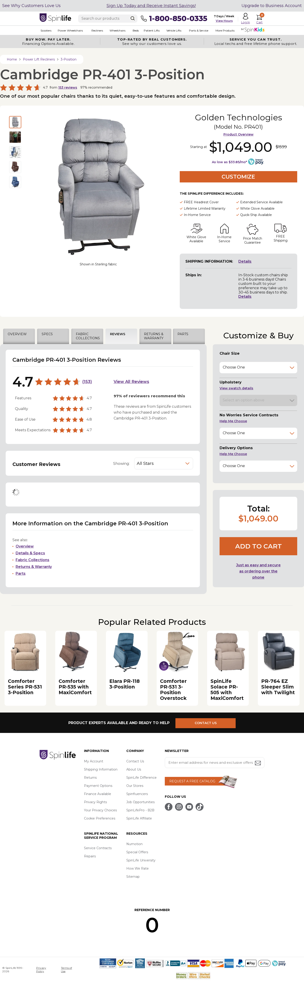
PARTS (182, 334)
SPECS (47, 334)
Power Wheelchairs (69, 30)
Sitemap (133, 877)
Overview (25, 546)
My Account (93, 761)
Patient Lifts (150, 30)
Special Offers (137, 852)
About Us (133, 769)
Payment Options (98, 786)
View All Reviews (131, 381)
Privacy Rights (95, 802)
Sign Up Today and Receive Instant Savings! (151, 5)
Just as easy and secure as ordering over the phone (258, 571)
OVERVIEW (17, 334)
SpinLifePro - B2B (140, 810)
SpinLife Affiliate (139, 818)
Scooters (45, 30)
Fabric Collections (32, 560)
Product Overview (238, 134)
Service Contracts (98, 848)
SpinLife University (141, 860)
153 (87, 381)
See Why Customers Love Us (31, 5)
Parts (21, 573)
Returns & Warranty (34, 567)
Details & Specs (30, 553)
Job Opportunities (140, 802)
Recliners (96, 30)
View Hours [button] (224, 20)
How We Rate (137, 868)
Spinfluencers (137, 794)
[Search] (133, 18)
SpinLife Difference (141, 778)
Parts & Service (196, 30)
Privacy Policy (41, 969)
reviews (67, 87)
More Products (222, 30)
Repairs (90, 856)
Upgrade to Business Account (272, 5)
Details (244, 261)
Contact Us (135, 761)
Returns (90, 778)
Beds (134, 30)
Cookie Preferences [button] (99, 818)
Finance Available (97, 794)
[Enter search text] (107, 19)
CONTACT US (208, 723)
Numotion (134, 844)
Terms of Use (66, 969)
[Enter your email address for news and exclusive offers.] (214, 762)
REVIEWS (117, 334)
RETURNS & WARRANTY (153, 336)
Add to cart (258, 546)
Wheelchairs (116, 30)
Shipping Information (100, 769)
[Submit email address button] (258, 763)
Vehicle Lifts (171, 30)
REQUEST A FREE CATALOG (192, 781)
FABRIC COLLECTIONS (88, 336)
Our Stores (134, 786)
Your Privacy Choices (100, 810)
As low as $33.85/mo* (229, 162)
